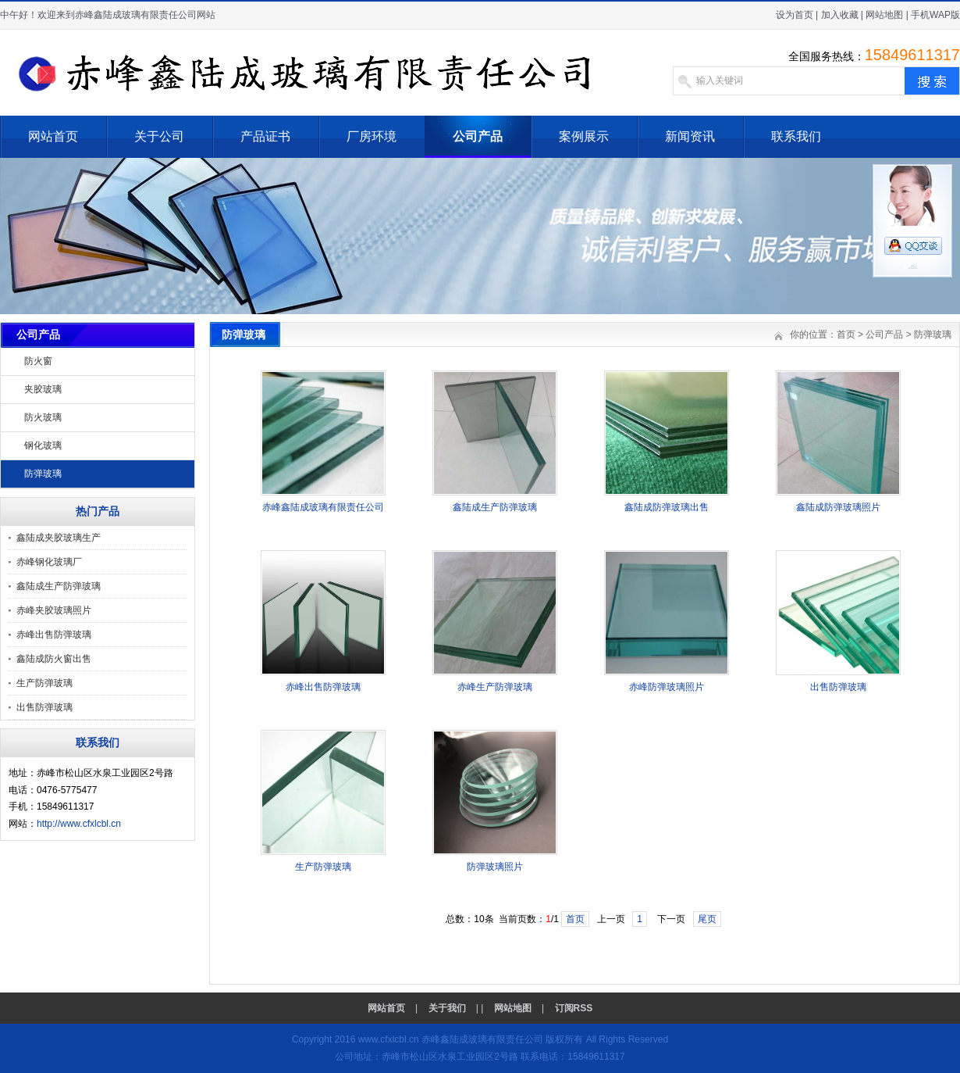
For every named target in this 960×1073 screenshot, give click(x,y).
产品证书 (265, 136)
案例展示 (584, 136)
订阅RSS (574, 1008)
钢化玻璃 (43, 445)
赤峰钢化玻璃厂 (49, 561)
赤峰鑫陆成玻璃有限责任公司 (323, 507)
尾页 (707, 919)
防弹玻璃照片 (495, 866)
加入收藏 (840, 14)
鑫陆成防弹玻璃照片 (838, 507)
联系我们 (796, 136)
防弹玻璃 (43, 473)
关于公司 (159, 136)
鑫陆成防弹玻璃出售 (666, 507)
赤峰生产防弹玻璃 (494, 686)
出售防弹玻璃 (44, 707)
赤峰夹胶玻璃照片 (53, 610)
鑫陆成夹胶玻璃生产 (58, 537)
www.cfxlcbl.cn (388, 1039)
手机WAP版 (935, 14)
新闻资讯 (690, 136)
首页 (846, 334)
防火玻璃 (43, 417)
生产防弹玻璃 (44, 683)
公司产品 (478, 136)
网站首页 (53, 136)
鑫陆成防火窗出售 (53, 658)
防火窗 (38, 361)
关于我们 (447, 1008)
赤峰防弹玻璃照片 (666, 686)
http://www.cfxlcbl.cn (79, 823)
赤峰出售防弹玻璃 (53, 634)
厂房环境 (371, 136)
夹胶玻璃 (43, 389)
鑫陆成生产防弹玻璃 (58, 586)
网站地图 (884, 14)
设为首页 (794, 14)
